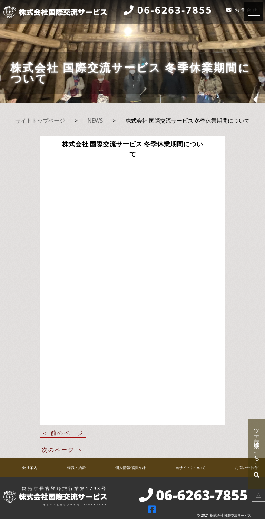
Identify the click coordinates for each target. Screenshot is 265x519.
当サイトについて (190, 467)
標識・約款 (76, 467)
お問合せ (246, 10)
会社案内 (29, 467)
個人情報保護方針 (130, 467)
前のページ (67, 433)
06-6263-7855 (175, 10)
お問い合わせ (246, 467)
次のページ (58, 450)
